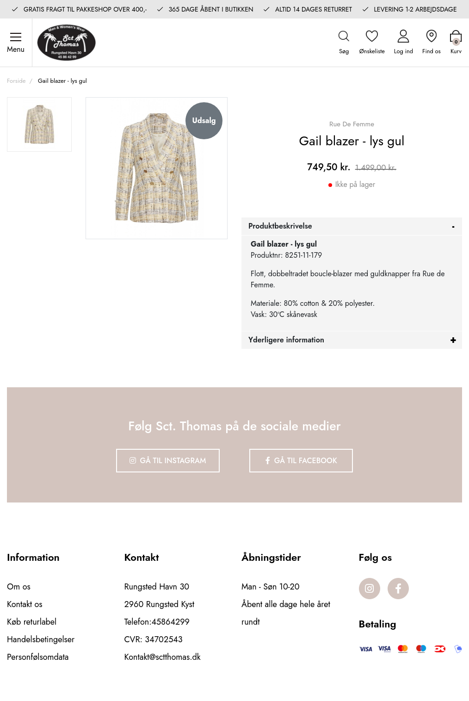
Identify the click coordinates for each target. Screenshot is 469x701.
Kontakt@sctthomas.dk (162, 657)
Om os (19, 587)
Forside (16, 80)
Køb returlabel (31, 622)
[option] (39, 124)
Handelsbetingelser (40, 639)
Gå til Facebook (301, 460)
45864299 (171, 622)
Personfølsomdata (37, 657)
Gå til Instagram (168, 460)
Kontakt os (25, 604)
